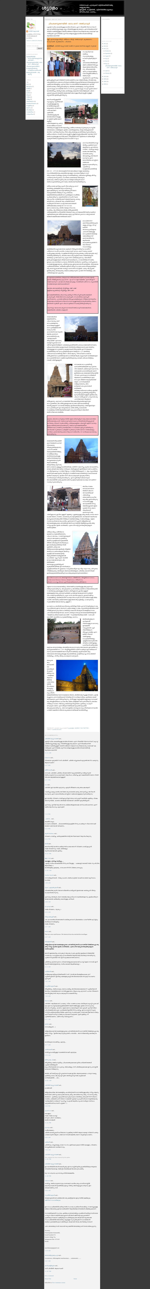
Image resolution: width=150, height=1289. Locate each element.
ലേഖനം (28, 108)
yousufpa (47, 1127)
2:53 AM (48, 912)
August (107, 56)
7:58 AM (48, 1150)
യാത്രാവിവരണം (31, 103)
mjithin (47, 1024)
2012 (105, 46)
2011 (105, 48)
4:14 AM (48, 967)
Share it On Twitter (81, 728)
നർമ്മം (28, 99)
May (106, 63)
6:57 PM (47, 780)
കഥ (27, 90)
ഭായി (46, 843)
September (108, 53)
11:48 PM (48, 1176)
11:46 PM (48, 1159)
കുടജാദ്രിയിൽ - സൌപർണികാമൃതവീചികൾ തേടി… (34, 58)
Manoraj (47, 1001)
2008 (105, 81)
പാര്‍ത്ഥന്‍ (48, 971)
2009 (105, 79)
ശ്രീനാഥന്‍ (48, 770)
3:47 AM (48, 937)
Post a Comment (49, 1276)
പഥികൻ (47, 1142)
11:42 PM (48, 1271)
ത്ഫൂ (28, 95)
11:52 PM (48, 1122)
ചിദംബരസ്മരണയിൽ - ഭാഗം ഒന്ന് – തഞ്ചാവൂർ (69, 24)
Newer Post (48, 1279)
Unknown (47, 757)
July (106, 58)
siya (46, 784)
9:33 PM (47, 828)
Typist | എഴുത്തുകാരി (51, 887)
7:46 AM (48, 996)
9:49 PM (47, 1106)
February (107, 73)
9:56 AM (48, 1055)
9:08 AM (48, 1190)
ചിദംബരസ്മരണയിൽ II (32, 66)
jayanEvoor (48, 1110)
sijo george (48, 906)
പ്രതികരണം (30, 101)
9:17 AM (48, 1045)
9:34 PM (47, 839)
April (106, 70)
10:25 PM (48, 853)
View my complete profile (34, 40)
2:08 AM (48, 902)
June (106, 61)
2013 (105, 43)
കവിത (28, 93)
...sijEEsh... (48, 819)
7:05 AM (48, 981)
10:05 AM (48, 1080)
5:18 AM (48, 1250)
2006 (105, 84)
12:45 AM (48, 870)
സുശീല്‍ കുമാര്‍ (50, 986)
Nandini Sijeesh (49, 875)
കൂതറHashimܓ (49, 833)
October (107, 51)
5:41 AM (48, 1261)
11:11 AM (48, 753)
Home (75, 1279)
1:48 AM (48, 883)
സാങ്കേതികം (30, 112)
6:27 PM (47, 765)
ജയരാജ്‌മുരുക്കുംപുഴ (51, 1255)
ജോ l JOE (48, 858)
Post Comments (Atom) (58, 1282)
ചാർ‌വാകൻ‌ (48, 1049)
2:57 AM (48, 926)
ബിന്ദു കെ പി (49, 1060)
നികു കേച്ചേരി (49, 917)
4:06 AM (48, 1137)
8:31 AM (48, 1019)
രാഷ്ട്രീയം (29, 105)
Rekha (46, 931)
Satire (27, 84)
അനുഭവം (29, 86)
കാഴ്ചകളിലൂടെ (50, 1265)
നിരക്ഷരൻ (48, 941)
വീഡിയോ (29, 110)
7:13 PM (47, 814)
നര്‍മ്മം (28, 97)
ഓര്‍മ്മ (28, 88)
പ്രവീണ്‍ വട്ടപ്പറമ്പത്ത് (33, 31)
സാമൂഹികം (29, 114)
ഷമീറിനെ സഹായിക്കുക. (53, 1200)
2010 (105, 76)
